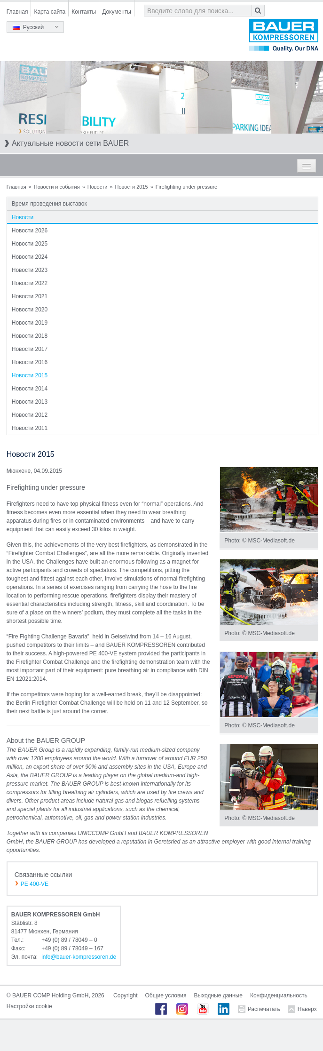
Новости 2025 (29, 243)
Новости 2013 (29, 401)
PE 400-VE (34, 884)
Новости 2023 (29, 270)
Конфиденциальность (278, 995)
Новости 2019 (29, 322)
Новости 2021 (29, 296)
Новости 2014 (29, 388)
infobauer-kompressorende (78, 957)
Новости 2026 (29, 230)
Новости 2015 (131, 187)
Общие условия (165, 995)
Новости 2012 (29, 415)
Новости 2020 (29, 309)
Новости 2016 (29, 362)
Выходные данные (218, 995)
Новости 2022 (29, 283)
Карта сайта (49, 11)
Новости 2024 (29, 257)
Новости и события (57, 187)
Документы (116, 11)
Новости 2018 (29, 336)
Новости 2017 (29, 349)
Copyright (125, 995)
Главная (17, 11)
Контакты (83, 11)
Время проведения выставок (49, 203)
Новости (97, 187)
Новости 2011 (29, 428)
